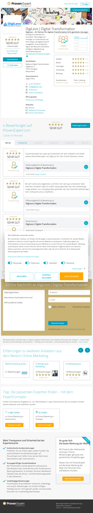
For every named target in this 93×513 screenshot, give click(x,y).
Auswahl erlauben (46, 276)
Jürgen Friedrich (40, 174)
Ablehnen (21, 276)
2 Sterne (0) (69, 143)
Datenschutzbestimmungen (30, 256)
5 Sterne (76, 37)
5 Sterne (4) (22, 143)
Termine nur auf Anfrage (34, 100)
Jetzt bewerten (12, 59)
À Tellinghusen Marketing (42, 365)
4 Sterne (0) (38, 143)
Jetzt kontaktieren (80, 10)
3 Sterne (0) (53, 143)
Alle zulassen (71, 276)
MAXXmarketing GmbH (15, 363)
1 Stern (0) (85, 143)
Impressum (14, 256)
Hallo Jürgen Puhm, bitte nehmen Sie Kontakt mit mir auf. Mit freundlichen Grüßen (24, 310)
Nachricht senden (57, 323)
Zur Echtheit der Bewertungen (12, 52)
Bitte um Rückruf (58, 307)
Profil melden (83, 342)
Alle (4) (8, 142)
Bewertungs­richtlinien (62, 503)
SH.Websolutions (73, 363)
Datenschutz (59, 506)
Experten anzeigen (14, 425)
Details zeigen (75, 268)
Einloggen (85, 4)
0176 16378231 (35, 84)
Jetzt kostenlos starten (73, 478)
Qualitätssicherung (76, 503)
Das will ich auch (71, 3)
